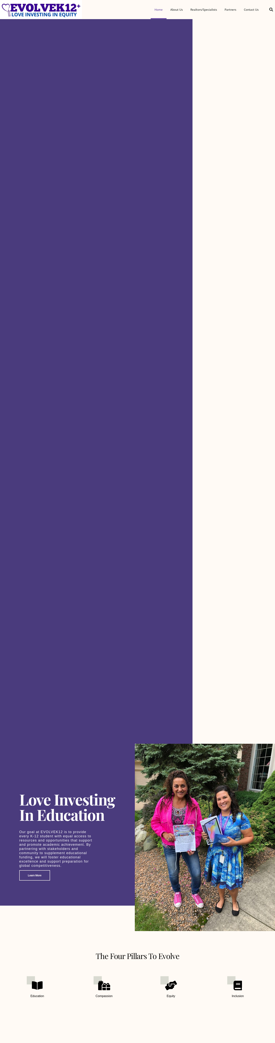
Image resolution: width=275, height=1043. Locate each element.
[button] (271, 9)
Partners (230, 9)
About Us (176, 9)
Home (158, 9)
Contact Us (251, 9)
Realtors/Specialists (203, 9)
